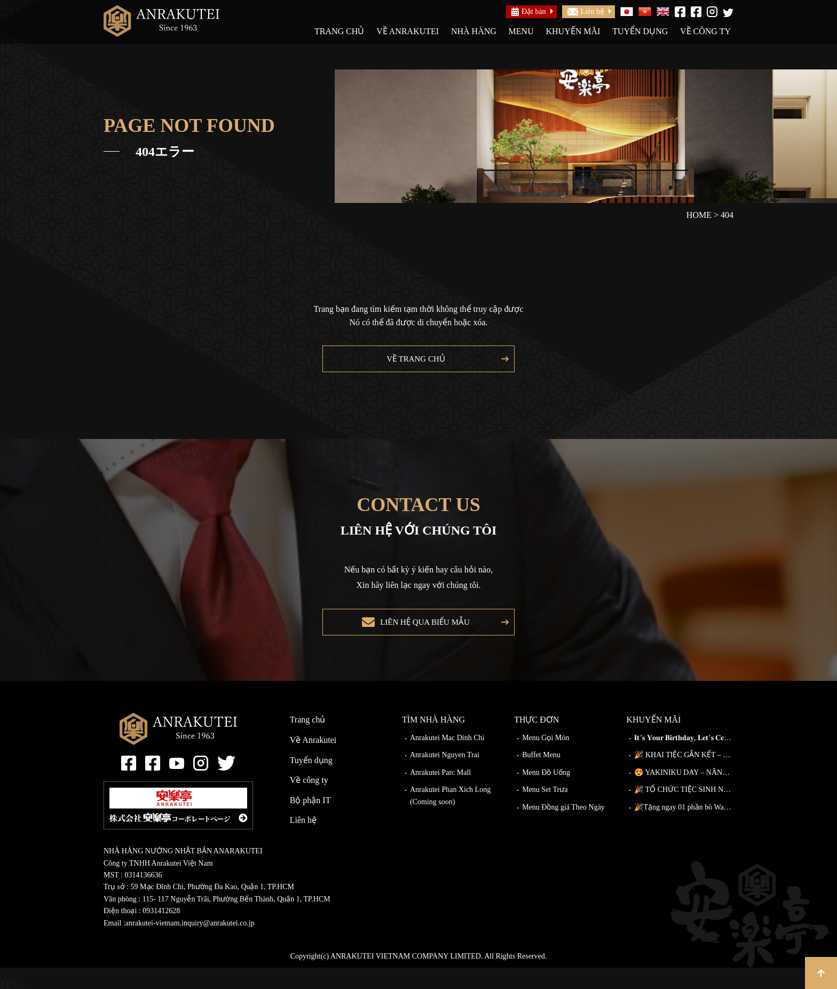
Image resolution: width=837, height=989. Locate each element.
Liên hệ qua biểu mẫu (422, 638)
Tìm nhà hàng (433, 740)
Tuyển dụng (640, 31)
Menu (521, 31)
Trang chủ (339, 31)
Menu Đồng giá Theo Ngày (563, 829)
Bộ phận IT (310, 821)
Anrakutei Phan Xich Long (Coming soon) (450, 817)
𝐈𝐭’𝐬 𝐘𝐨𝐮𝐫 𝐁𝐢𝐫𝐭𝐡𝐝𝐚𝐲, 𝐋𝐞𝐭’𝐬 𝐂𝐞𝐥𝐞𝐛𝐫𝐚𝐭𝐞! (683, 759)
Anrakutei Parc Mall (440, 794)
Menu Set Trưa (544, 811)
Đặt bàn (528, 11)
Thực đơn (536, 740)
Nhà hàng (473, 31)
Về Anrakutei (407, 31)
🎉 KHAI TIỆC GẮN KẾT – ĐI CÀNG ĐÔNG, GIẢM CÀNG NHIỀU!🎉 (683, 776)
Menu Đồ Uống (546, 794)
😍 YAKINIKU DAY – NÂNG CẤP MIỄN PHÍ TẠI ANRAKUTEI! (683, 794)
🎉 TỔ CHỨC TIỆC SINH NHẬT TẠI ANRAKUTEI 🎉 (683, 811)
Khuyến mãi (573, 31)
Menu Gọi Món (545, 759)
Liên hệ (585, 11)
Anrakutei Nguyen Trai (444, 776)
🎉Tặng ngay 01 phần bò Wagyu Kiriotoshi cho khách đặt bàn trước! (683, 829)
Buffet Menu (541, 776)
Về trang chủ (413, 363)
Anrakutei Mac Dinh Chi (447, 759)
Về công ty (705, 31)
